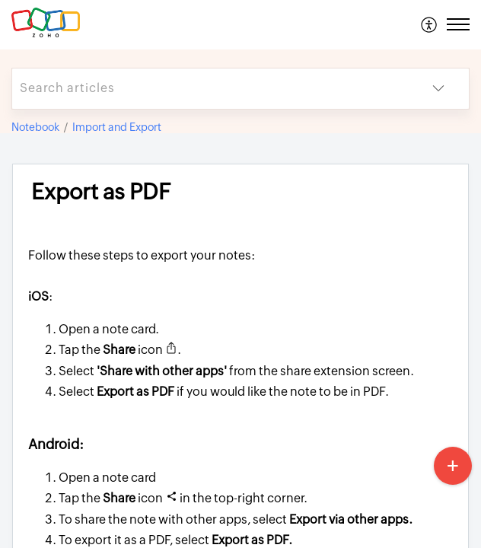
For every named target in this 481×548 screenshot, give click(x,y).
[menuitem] (430, 24)
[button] (430, 24)
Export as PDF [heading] (100, 192)
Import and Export (116, 127)
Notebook (35, 127)
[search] (210, 88)
